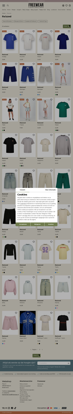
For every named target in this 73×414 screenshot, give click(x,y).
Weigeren (37, 224)
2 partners (23, 203)
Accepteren (23, 224)
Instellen (51, 224)
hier (26, 215)
